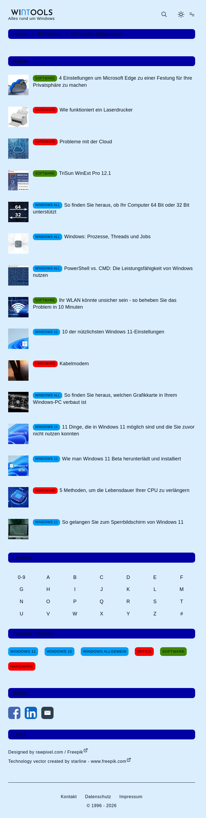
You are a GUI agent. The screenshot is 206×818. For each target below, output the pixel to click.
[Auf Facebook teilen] (14, 714)
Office (144, 651)
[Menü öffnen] (192, 14)
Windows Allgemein (96, 34)
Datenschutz (98, 796)
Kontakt (69, 796)
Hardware (21, 666)
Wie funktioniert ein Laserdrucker (96, 110)
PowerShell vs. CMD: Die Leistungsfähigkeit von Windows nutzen (113, 272)
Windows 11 (23, 651)
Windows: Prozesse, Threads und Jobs (107, 236)
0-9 (21, 577)
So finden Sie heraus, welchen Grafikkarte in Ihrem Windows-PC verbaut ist (105, 398)
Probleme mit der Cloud (86, 141)
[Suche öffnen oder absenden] (163, 14)
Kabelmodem (74, 363)
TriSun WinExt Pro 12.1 (85, 173)
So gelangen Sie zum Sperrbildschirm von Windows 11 (122, 522)
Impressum (130, 796)
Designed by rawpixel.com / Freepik (45, 752)
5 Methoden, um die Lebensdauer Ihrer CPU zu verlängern (124, 490)
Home (20, 34)
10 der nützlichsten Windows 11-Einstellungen (113, 331)
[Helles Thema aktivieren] (181, 14)
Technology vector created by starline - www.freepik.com (67, 761)
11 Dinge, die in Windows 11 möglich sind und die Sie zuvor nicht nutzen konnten (114, 430)
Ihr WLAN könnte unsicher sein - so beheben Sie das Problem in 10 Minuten (104, 304)
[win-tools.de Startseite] (31, 14)
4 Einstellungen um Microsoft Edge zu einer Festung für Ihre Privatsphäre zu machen (112, 81)
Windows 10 (59, 651)
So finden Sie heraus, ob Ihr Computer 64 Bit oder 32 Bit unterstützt (111, 208)
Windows (49, 34)
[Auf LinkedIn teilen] (31, 714)
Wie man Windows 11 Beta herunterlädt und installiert (121, 458)
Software (173, 651)
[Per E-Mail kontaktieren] (47, 714)
